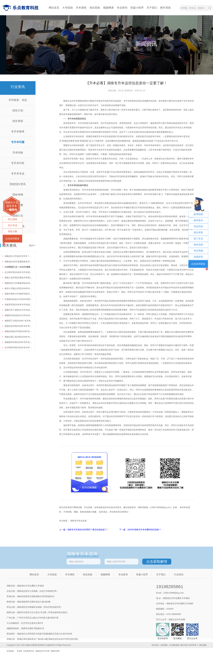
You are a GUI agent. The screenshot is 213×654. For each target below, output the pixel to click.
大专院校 (67, 7)
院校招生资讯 (18, 184)
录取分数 (12, 231)
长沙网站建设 (174, 645)
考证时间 (198, 226)
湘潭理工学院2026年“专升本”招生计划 (19, 321)
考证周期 (198, 250)
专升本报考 (17, 131)
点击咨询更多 (12, 238)
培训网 (19, 651)
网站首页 (54, 7)
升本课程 (81, 7)
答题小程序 (137, 7)
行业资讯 (178, 574)
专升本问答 (17, 163)
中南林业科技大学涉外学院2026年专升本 (19, 299)
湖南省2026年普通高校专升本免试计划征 (19, 261)
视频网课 (108, 7)
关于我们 (152, 7)
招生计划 (17, 110)
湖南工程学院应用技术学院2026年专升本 (19, 277)
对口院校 (12, 219)
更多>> (32, 245)
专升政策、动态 (17, 100)
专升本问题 (17, 142)
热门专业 (198, 238)
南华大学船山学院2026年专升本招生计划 (19, 288)
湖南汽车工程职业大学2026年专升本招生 (19, 310)
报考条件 (198, 220)
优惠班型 (198, 257)
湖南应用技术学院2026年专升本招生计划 (19, 331)
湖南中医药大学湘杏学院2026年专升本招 (19, 294)
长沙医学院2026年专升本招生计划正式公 (19, 272)
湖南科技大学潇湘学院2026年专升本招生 (19, 283)
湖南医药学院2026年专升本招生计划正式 (19, 342)
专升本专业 (17, 173)
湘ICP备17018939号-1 (189, 645)
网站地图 (202, 645)
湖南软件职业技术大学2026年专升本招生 (19, 315)
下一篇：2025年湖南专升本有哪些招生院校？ (140, 529)
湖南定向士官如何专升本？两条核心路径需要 (19, 256)
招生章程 (17, 121)
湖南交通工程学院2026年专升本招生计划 (19, 337)
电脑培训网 (55, 651)
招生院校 (94, 7)
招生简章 (198, 232)
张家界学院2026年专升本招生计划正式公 (19, 304)
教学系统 (165, 7)
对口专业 (12, 225)
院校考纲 (17, 194)
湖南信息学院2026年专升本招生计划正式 (19, 326)
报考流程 (198, 244)
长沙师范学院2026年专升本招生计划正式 (19, 347)
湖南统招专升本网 (42, 651)
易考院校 (198, 214)
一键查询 (11, 209)
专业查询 (122, 7)
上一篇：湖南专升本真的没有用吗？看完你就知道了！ (84, 529)
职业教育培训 (28, 651)
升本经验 (17, 152)
